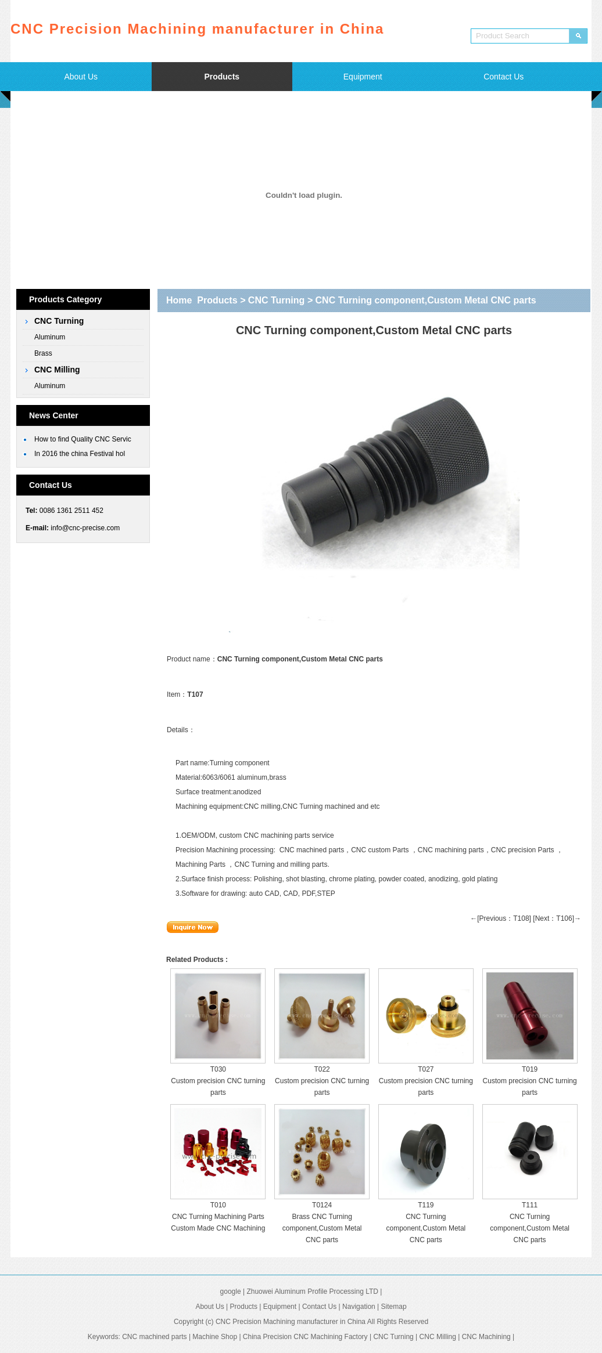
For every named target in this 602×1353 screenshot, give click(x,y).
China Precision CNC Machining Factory (305, 1337)
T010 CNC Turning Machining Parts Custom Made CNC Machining (218, 1216)
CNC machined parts (312, 850)
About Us (81, 76)
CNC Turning (59, 320)
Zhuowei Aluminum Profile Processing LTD (312, 1291)
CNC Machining (486, 1337)
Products (221, 76)
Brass (43, 353)
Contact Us (503, 76)
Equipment (362, 76)
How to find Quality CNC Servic (82, 439)
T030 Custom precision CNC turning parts (218, 1081)
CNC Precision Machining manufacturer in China (290, 1322)
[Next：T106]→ (557, 918)
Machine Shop (214, 1337)
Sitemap (394, 1307)
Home (179, 300)
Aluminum (49, 337)
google (230, 1291)
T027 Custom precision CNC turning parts (426, 1081)
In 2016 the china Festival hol (79, 454)
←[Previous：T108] (500, 918)
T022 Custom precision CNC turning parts (322, 1081)
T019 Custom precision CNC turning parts (530, 1081)
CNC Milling (57, 369)
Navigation (358, 1307)
